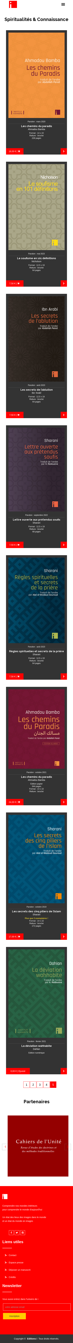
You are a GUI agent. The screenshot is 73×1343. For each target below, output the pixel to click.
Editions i (32, 1338)
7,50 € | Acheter (14, 284)
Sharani (36, 522)
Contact (12, 1255)
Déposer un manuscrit (19, 1270)
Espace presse (16, 1262)
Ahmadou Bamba (36, 129)
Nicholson (36, 261)
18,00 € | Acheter (14, 152)
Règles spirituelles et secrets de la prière (36, 651)
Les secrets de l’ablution (36, 389)
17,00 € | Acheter (14, 937)
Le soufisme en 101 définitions (36, 258)
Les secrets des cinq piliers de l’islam (36, 911)
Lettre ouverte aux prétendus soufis (36, 519)
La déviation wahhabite (36, 1045)
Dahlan (36, 1049)
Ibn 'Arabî (36, 393)
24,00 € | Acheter (14, 803)
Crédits (12, 1277)
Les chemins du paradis (36, 126)
